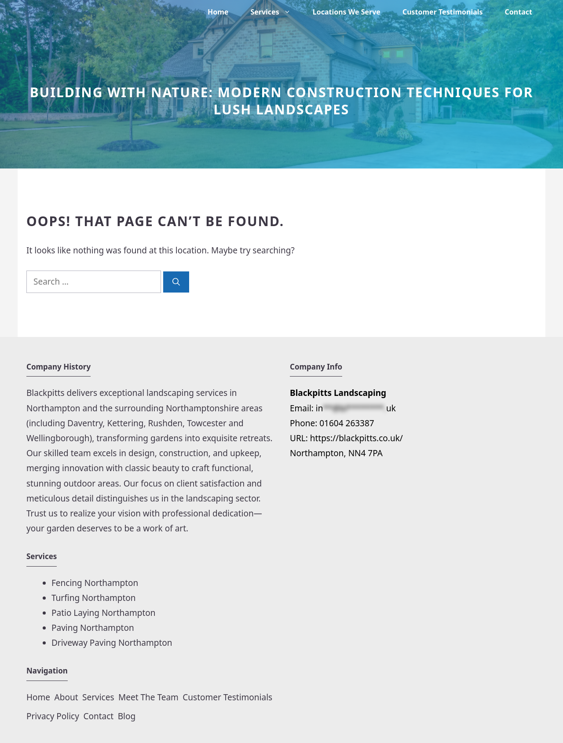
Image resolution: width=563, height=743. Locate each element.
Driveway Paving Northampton (111, 642)
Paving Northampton (92, 627)
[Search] (176, 282)
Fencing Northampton (94, 583)
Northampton (54, 408)
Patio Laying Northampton (103, 613)
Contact (518, 12)
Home (218, 12)
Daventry (84, 423)
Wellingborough (57, 438)
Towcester (207, 423)
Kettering (125, 423)
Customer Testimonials (442, 12)
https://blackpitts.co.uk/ (356, 438)
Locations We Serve (346, 12)
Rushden (165, 423)
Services (275, 12)
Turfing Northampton (93, 598)
